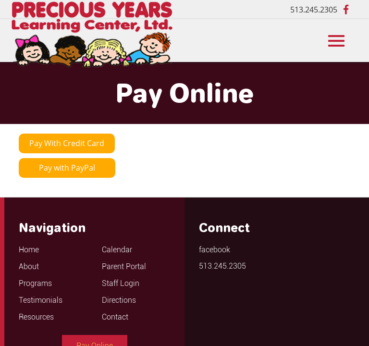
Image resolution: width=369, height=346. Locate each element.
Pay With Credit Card (66, 143)
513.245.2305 (313, 9)
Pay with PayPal (67, 167)
